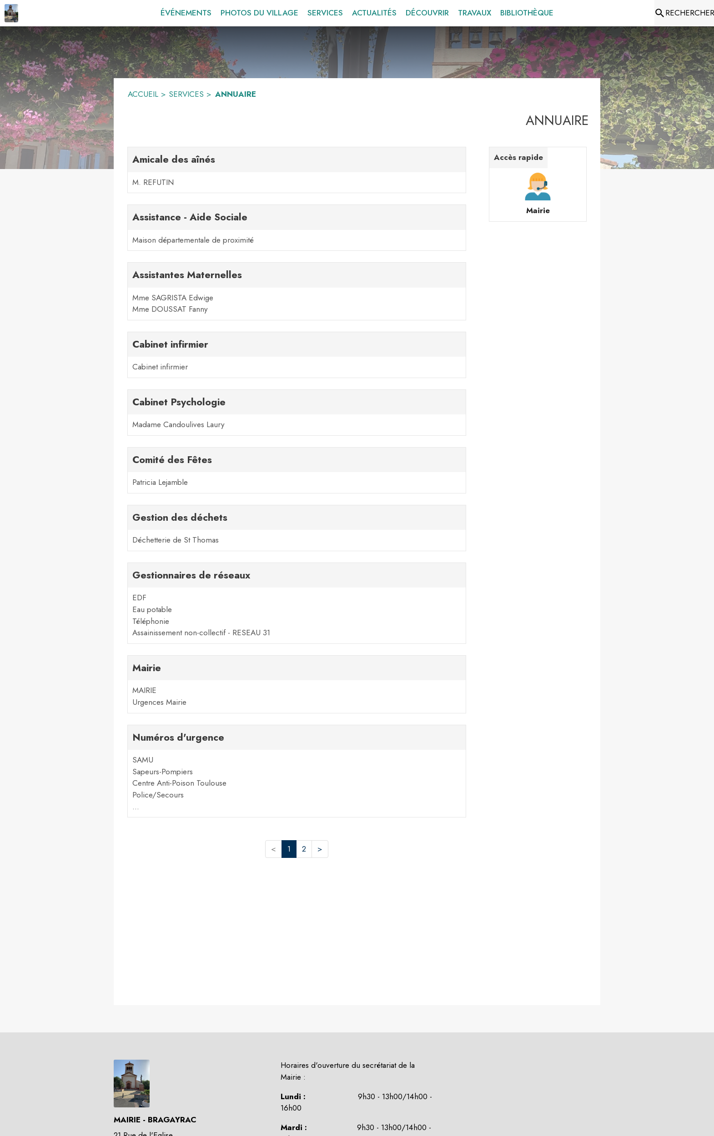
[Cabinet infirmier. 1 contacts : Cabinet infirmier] (297, 355)
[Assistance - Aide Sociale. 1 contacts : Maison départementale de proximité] (297, 227)
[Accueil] (11, 13)
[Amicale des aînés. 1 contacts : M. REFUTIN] (297, 170)
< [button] (273, 848)
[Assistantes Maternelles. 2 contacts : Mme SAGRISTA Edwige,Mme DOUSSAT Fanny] (297, 291)
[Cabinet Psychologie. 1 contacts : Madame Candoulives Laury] (297, 412)
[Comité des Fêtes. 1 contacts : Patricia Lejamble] (297, 470)
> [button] (319, 848)
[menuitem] (186, 13)
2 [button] (304, 848)
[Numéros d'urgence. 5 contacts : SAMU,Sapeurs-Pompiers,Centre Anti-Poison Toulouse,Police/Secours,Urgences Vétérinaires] (297, 771)
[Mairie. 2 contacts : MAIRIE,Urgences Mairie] (297, 684)
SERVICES (186, 94)
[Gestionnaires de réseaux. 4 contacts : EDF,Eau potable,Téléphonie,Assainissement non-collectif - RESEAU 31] (297, 603)
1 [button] (289, 848)
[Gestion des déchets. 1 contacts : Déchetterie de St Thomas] (297, 528)
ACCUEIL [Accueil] (143, 94)
